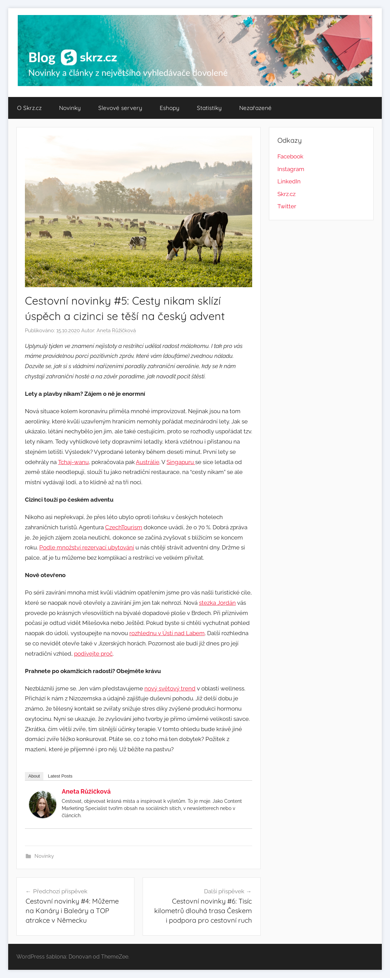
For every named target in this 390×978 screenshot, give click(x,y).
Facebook (290, 156)
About (34, 776)
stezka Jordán (217, 602)
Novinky (70, 107)
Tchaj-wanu (73, 462)
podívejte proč (93, 653)
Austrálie (147, 462)
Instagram (290, 169)
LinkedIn (289, 181)
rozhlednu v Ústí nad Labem (167, 633)
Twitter (286, 206)
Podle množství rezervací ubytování (86, 547)
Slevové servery (120, 107)
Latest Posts (60, 776)
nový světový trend (170, 688)
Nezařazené (255, 107)
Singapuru (181, 462)
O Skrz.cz (29, 107)
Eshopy (169, 107)
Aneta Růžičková (116, 330)
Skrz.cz (286, 194)
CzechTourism (123, 527)
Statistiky (209, 107)
